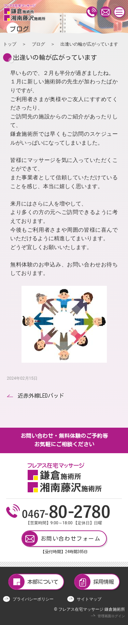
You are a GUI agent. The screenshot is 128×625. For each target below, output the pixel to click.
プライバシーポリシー (33, 599)
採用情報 (94, 581)
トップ (9, 44)
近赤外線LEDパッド (41, 395)
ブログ (38, 44)
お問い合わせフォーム (61, 538)
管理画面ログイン (111, 616)
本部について (33, 581)
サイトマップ (89, 599)
